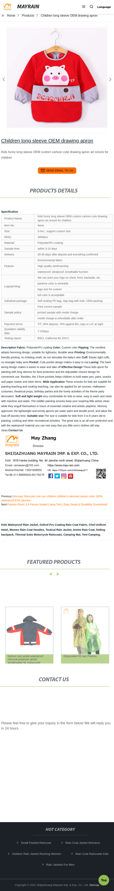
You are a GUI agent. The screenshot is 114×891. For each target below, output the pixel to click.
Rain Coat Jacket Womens (84, 842)
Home (11, 15)
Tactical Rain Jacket (58, 529)
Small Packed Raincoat (37, 842)
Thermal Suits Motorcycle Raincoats (38, 534)
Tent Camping (91, 534)
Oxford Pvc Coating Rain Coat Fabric (63, 524)
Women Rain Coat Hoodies (27, 529)
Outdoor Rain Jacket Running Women (38, 853)
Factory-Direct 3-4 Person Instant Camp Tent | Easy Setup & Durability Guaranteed (57, 504)
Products (28, 15)
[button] (83, 7)
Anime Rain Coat (84, 529)
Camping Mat (71, 534)
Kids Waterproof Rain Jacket (19, 524)
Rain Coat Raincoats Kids (93, 853)
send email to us (57, 170)
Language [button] (104, 7)
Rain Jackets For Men (62, 864)
